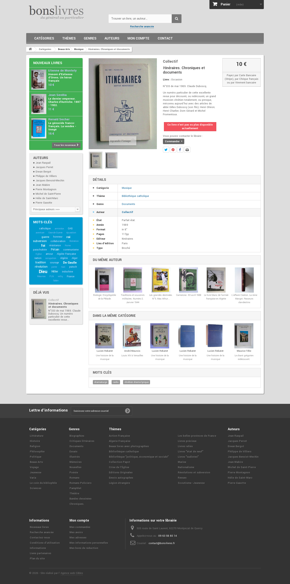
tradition (40, 262)
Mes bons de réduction (83, 548)
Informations (38, 548)
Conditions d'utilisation (45, 543)
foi (43, 245)
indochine (67, 271)
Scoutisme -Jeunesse (191, 483)
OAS (70, 228)
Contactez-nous (40, 537)
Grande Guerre (55, 232)
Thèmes (69, 38)
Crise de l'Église (119, 467)
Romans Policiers (80, 483)
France (71, 276)
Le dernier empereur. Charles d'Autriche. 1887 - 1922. (64, 102)
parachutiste (40, 249)
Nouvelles (75, 467)
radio (116, 382)
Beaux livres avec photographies (129, 446)
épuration (71, 232)
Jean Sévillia (57, 95)
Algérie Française (66, 254)
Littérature (36, 436)
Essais (73, 451)
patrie (54, 267)
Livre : (166, 79)
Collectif (53, 300)
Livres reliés (185, 446)
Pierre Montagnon (46, 189)
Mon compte (138, 38)
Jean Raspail (43, 163)
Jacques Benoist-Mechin (50, 180)
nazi (63, 267)
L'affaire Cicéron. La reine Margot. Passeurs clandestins (244, 298)
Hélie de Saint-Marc (47, 198)
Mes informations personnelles (88, 543)
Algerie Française (119, 441)
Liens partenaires (40, 553)
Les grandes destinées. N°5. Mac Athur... (161, 296)
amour (49, 254)
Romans (74, 478)
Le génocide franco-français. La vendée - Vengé (62, 126)
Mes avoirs (76, 532)
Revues (182, 478)
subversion (40, 241)
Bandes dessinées (80, 499)
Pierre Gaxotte (44, 203)
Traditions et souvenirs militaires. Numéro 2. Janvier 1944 (133, 298)
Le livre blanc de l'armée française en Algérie (216, 296)
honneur (57, 237)
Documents (128, 204)
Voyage (34, 467)
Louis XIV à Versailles (132, 355)
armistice (59, 228)
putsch (73, 267)
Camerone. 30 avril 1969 (188, 295)
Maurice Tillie (244, 351)
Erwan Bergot (43, 172)
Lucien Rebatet (105, 351)
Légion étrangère (119, 483)
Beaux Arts (36, 462)
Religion (35, 446)
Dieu (43, 271)
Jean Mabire (43, 185)
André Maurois (132, 351)
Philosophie (37, 451)
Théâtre (74, 493)
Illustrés (74, 457)
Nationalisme (186, 467)
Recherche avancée (142, 26)
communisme (71, 249)
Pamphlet (75, 488)
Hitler (54, 271)
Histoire (35, 441)
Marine (182, 462)
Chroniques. (76, 504)
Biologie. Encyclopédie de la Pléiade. (104, 296)
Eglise (39, 254)
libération (74, 241)
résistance (55, 245)
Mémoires (75, 462)
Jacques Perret (44, 167)
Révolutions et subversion (194, 472)
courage (54, 262)
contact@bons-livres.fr (162, 543)
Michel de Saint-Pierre (48, 194)
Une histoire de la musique (105, 357)
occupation (50, 258)
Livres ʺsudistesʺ (188, 457)
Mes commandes (79, 527)
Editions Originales (121, 472)
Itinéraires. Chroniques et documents (63, 305)
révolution (41, 267)
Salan (56, 280)
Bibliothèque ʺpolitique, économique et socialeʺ (139, 457)
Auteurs (112, 38)
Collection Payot (119, 462)
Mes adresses (77, 537)
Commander (173, 141)
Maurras (41, 276)
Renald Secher (58, 119)
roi (68, 237)
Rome (68, 245)
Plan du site (37, 558)
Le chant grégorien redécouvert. (244, 357)
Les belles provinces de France (197, 436)
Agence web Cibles (72, 573)
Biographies (76, 436)
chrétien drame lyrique (136, 382)
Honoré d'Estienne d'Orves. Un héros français (60, 77)
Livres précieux (187, 441)
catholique (45, 228)
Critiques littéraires (81, 441)
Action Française (119, 436)
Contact (165, 38)
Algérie (64, 258)
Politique (35, 457)
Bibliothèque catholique (135, 196)
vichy (60, 276)
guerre (45, 237)
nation (37, 258)
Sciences (35, 488)
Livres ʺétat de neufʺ (190, 451)
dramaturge (100, 382)
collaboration (58, 241)
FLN (52, 276)
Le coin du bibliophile (43, 483)
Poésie (73, 472)
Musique (127, 188)
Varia (33, 478)
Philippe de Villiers (46, 176)
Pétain (55, 249)
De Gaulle (70, 262)
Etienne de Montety (62, 71)
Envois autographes (121, 478)
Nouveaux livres (47, 63)
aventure (40, 232)
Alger (74, 258)
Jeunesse (35, 472)
